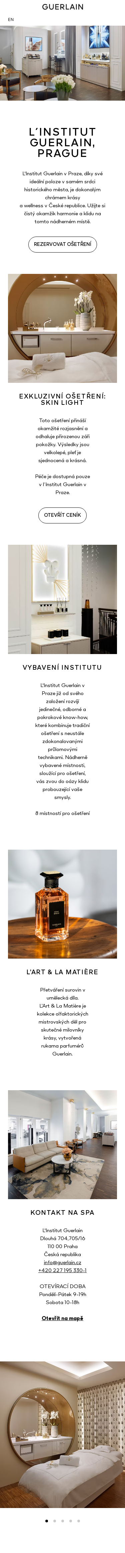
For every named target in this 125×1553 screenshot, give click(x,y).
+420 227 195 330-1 (62, 1270)
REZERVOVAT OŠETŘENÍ (62, 244)
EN (11, 20)
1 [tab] (46, 1521)
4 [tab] (70, 1521)
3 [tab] (62, 1521)
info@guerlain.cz (62, 1262)
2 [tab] (54, 1521)
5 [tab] (78, 1521)
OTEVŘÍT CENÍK (62, 515)
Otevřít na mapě (62, 1318)
